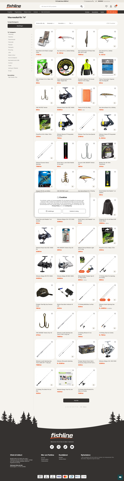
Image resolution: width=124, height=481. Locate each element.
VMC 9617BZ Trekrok (41, 107)
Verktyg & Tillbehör (19, 68)
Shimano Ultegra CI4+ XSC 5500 (107, 361)
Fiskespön (19, 47)
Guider (102, 12)
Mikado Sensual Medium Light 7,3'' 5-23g (86, 248)
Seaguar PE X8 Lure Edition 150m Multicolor (43, 191)
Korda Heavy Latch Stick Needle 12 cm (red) (65, 163)
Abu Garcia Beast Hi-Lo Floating (86, 191)
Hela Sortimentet (45, 12)
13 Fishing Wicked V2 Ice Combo (84, 333)
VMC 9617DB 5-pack (62, 191)
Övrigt (19, 70)
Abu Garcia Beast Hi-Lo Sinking (107, 107)
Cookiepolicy (68, 205)
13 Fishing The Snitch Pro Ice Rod (43, 390)
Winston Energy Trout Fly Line (65, 389)
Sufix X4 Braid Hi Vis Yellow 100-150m (44, 79)
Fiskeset (19, 44)
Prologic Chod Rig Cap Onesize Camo (44, 305)
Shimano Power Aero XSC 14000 (65, 107)
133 (81, 407)
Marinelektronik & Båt (19, 60)
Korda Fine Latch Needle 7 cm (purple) (44, 220)
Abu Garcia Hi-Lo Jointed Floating (105, 51)
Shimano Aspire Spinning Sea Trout (106, 305)
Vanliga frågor (62, 459)
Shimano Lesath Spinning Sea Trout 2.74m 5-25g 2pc (65, 333)
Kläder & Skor (27, 12)
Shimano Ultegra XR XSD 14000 (65, 276)
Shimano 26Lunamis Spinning (64, 361)
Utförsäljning (112, 12)
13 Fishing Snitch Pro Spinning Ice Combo (107, 276)
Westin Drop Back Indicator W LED (65, 305)
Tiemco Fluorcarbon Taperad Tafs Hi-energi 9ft (106, 79)
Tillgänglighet (44, 461)
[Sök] (62, 6)
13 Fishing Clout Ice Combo (106, 332)
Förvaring (19, 50)
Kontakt (61, 457)
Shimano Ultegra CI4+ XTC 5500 (65, 219)
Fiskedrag (19, 34)
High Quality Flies (12, 77)
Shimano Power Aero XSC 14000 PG (44, 248)
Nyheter (87, 12)
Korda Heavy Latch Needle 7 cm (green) (86, 220)
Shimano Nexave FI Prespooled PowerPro (65, 135)
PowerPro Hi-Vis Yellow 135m (43, 134)
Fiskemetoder (19, 39)
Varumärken (95, 12)
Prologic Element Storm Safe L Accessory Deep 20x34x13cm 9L (86, 361)
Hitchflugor (20, 26)
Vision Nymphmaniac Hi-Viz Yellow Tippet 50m (64, 79)
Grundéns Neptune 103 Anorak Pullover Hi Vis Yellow (86, 79)
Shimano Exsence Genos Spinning (42, 163)
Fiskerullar (19, 42)
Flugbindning (18, 12)
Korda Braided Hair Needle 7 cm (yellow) (107, 191)
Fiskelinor (19, 37)
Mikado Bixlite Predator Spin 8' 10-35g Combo (86, 276)
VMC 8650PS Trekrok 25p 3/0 (65, 247)
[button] (106, 1)
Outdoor (36, 12)
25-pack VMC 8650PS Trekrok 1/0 (86, 163)
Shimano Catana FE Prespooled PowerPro (107, 135)
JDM (19, 52)
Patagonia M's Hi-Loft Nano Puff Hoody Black (107, 220)
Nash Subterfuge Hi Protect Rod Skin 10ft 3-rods (86, 51)
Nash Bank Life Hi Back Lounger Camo (44, 51)
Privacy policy (44, 459)
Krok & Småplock (19, 57)
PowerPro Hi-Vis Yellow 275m (107, 247)
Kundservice (89, 1)
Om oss (43, 457)
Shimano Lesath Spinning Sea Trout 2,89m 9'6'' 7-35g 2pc (43, 361)
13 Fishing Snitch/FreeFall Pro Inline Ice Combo (85, 390)
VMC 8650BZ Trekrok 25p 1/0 (44, 332)
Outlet (19, 65)
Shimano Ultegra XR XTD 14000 (44, 276)
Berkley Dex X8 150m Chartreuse (104, 163)
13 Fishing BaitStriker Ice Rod (85, 304)
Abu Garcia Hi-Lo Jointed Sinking (65, 50)
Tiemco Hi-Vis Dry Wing (84, 107)
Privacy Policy (56, 205)
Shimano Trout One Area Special (86, 134)
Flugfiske (10, 12)
